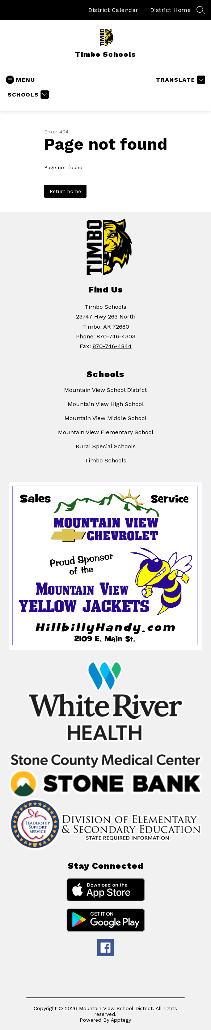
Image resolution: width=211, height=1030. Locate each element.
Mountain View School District (105, 389)
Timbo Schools (105, 460)
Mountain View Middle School (105, 418)
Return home (65, 191)
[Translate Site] (179, 79)
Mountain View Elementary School (105, 432)
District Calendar (113, 10)
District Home (170, 10)
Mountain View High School (106, 404)
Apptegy (121, 1020)
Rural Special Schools (106, 446)
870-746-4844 (112, 346)
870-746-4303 (116, 336)
